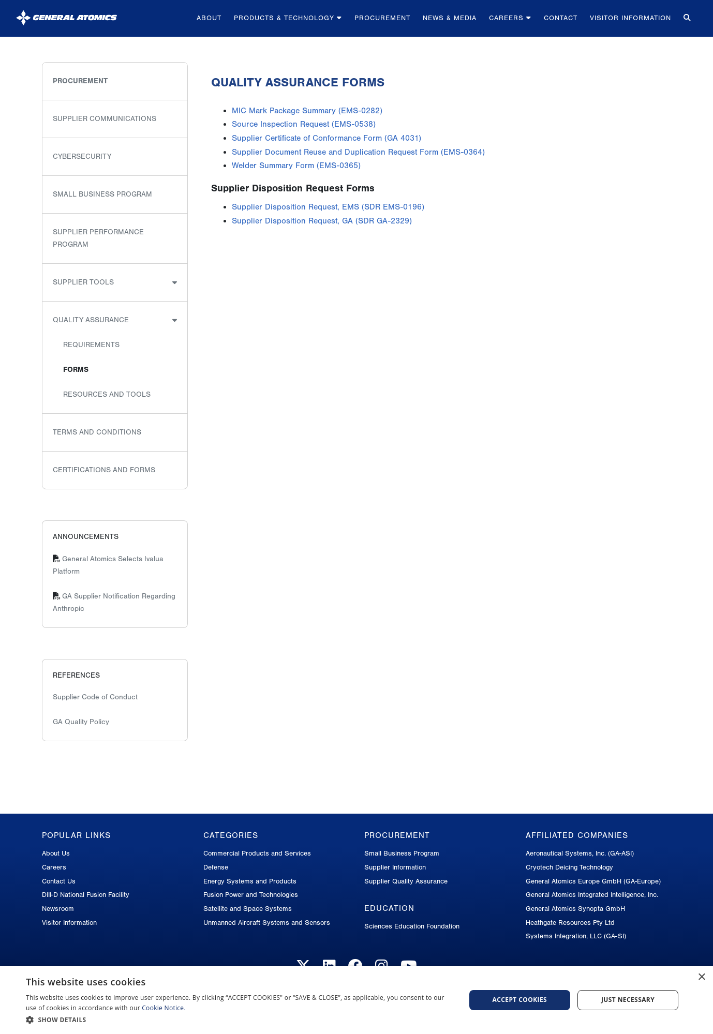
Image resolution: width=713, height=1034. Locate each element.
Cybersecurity (82, 156)
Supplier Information (395, 867)
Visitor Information (630, 18)
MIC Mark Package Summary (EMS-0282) (307, 110)
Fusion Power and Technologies (250, 894)
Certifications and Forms (104, 470)
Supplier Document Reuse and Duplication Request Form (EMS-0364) (358, 152)
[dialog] (356, 1000)
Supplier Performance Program (98, 238)
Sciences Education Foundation (411, 926)
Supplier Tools (83, 282)
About (209, 18)
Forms (75, 369)
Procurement (382, 18)
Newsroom (58, 908)
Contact (560, 18)
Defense (215, 867)
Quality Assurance (91, 320)
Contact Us (59, 881)
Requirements (91, 344)
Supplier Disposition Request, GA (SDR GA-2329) (322, 221)
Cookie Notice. (164, 1007)
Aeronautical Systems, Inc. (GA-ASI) (580, 853)
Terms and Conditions (97, 432)
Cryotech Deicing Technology (569, 867)
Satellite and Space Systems (247, 908)
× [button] (701, 977)
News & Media (450, 18)
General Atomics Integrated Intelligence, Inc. (592, 894)
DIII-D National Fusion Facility (85, 894)
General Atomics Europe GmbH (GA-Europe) (593, 881)
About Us (56, 853)
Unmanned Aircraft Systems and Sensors (266, 922)
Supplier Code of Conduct (95, 697)
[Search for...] (687, 18)
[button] (239, 1019)
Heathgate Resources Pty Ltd (570, 922)
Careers (510, 18)
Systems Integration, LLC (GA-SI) (576, 936)
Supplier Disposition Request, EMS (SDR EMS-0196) (328, 207)
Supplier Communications (104, 118)
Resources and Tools (107, 394)
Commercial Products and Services (257, 853)
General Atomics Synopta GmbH (575, 908)
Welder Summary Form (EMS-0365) (296, 165)
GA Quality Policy (81, 721)
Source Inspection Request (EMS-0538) (304, 124)
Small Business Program (102, 194)
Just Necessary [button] (628, 999)
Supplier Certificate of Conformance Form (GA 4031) (326, 138)
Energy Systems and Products (249, 881)
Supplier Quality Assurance (406, 881)
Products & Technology (288, 18)
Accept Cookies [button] (520, 999)
